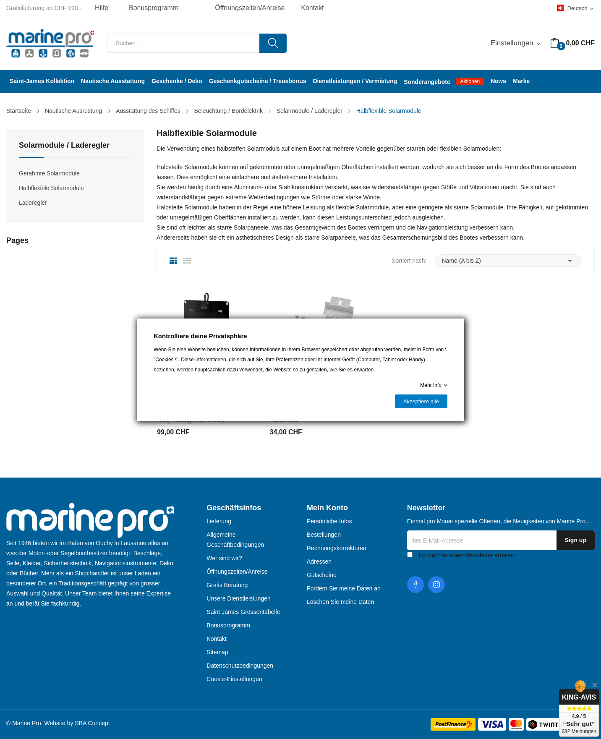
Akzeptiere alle (421, 401)
